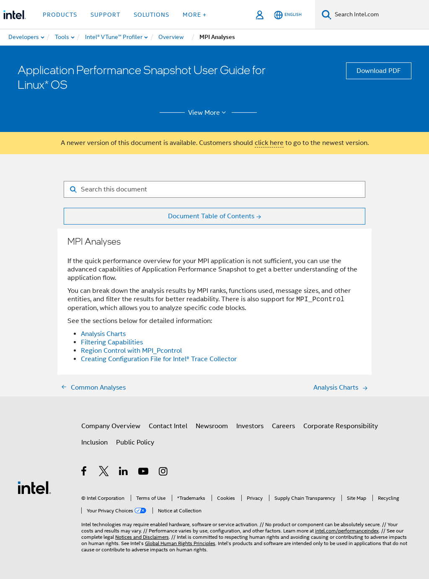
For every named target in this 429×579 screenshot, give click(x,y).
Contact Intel (168, 426)
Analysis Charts (103, 334)
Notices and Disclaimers (142, 537)
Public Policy (135, 442)
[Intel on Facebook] (84, 472)
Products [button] (60, 14)
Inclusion (94, 442)
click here (269, 143)
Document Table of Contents (211, 216)
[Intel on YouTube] (143, 472)
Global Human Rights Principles (180, 543)
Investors (250, 426)
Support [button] (105, 14)
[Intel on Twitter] (104, 472)
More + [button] (195, 14)
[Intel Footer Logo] (34, 487)
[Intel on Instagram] (163, 472)
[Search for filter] (214, 189)
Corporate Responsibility (340, 426)
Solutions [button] (151, 14)
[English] (288, 14)
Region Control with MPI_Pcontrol (131, 350)
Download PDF (379, 71)
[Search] (326, 14)
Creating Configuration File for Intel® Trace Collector (159, 359)
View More (208, 113)
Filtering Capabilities (112, 342)
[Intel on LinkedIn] (123, 472)
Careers (283, 426)
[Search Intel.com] (380, 14)
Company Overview (110, 426)
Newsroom (212, 426)
